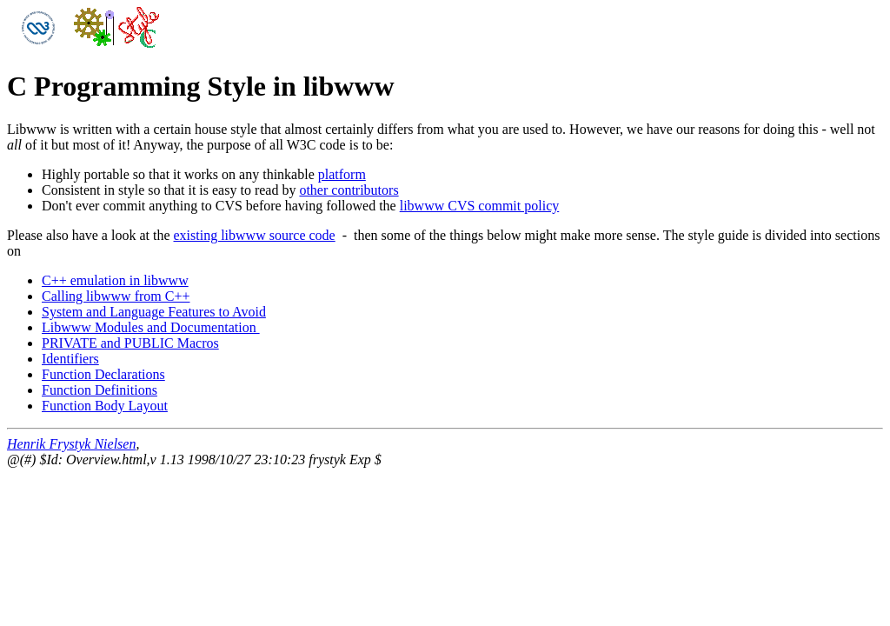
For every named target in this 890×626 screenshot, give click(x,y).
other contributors (348, 190)
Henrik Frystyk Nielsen (71, 443)
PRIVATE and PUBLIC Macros (130, 343)
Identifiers (70, 358)
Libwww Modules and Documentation (151, 327)
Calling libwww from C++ (115, 296)
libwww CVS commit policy (480, 205)
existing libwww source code (254, 235)
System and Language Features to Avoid (154, 311)
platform (342, 174)
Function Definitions (99, 390)
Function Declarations (103, 374)
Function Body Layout (105, 405)
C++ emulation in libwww (115, 280)
